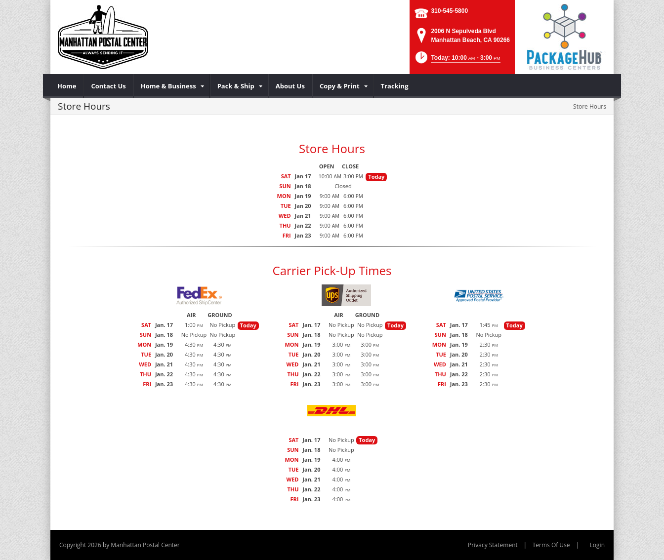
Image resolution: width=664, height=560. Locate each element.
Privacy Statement (493, 545)
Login (597, 545)
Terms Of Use (551, 545)
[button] (457, 60)
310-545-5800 (449, 10)
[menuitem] (66, 86)
